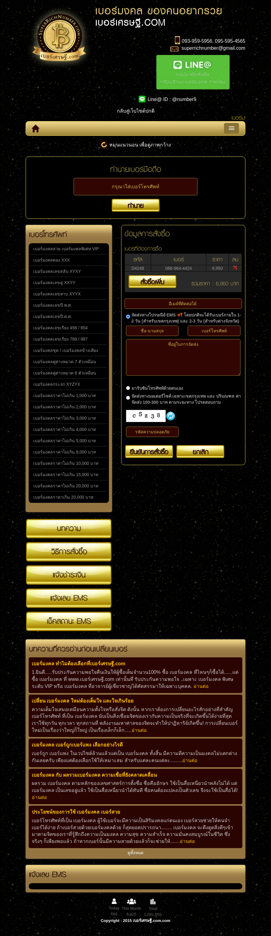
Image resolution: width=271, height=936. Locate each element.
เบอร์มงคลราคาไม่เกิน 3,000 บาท (64, 418)
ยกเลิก (200, 451)
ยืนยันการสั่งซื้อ (149, 451)
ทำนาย (135, 205)
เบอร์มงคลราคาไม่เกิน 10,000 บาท (65, 463)
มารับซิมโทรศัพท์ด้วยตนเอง (157, 388)
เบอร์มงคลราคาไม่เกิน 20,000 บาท (65, 485)
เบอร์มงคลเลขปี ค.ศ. (52, 316)
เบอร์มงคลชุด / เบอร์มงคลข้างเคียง (65, 350)
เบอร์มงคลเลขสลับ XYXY (57, 271)
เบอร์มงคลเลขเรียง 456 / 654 (60, 327)
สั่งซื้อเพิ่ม (152, 281)
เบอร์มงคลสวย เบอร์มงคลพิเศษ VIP (66, 248)
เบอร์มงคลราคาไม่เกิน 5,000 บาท (64, 440)
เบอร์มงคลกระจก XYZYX (56, 384)
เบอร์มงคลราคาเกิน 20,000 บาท (63, 497)
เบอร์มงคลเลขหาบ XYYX (57, 293)
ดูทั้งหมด (135, 852)
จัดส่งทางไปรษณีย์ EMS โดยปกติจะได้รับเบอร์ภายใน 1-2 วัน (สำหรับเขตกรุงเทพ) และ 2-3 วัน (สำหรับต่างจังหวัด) (186, 318)
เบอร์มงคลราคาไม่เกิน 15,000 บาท (65, 474)
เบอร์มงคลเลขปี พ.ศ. (52, 305)
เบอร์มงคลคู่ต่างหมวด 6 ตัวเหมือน (64, 372)
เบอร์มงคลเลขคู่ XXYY (54, 282)
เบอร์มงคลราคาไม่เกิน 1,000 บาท (64, 395)
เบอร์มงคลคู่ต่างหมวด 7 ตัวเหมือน (64, 361)
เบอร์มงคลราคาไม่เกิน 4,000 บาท (64, 429)
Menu (231, 128)
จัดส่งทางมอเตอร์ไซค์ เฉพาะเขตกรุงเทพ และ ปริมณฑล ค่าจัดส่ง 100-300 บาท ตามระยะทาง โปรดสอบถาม (186, 399)
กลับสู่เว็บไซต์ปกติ (135, 111)
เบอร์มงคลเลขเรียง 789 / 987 (60, 339)
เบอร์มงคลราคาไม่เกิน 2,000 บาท (64, 406)
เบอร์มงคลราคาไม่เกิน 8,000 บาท (64, 452)
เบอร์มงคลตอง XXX (51, 260)
